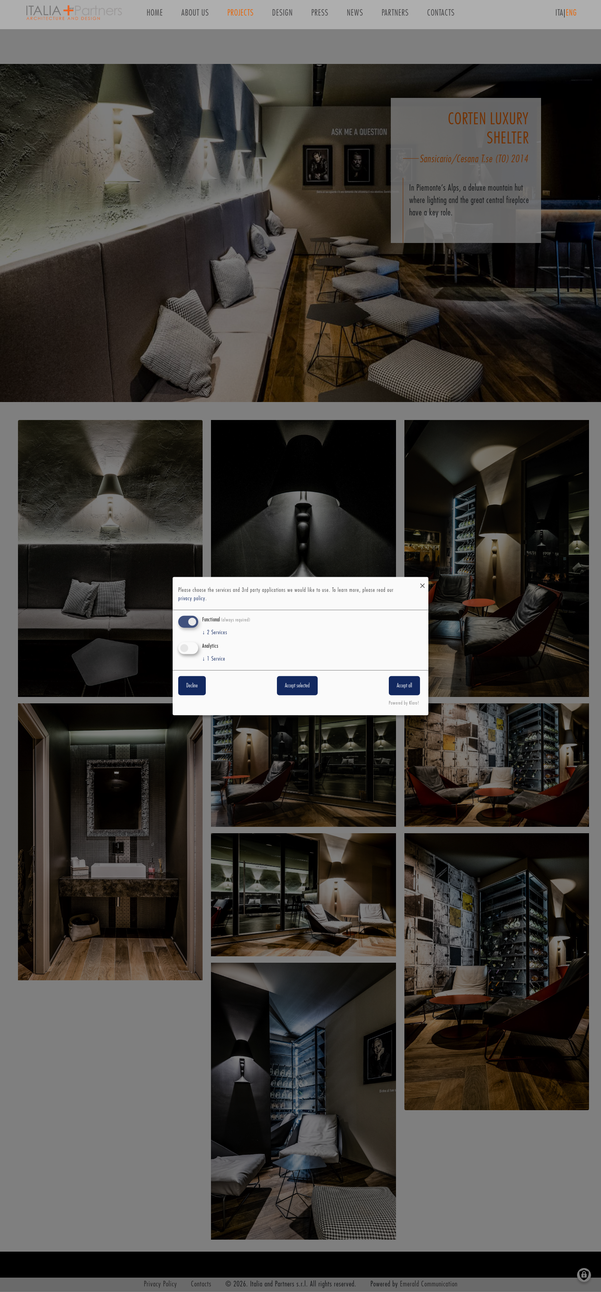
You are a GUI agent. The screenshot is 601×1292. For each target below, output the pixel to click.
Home (155, 15)
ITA (559, 15)
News (355, 15)
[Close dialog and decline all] (422, 582)
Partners (395, 15)
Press (319, 15)
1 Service (213, 659)
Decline (192, 686)
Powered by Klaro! (404, 703)
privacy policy (191, 598)
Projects (240, 15)
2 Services (214, 633)
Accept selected (297, 686)
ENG (571, 15)
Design (282, 15)
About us (195, 15)
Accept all (404, 686)
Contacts (441, 15)
